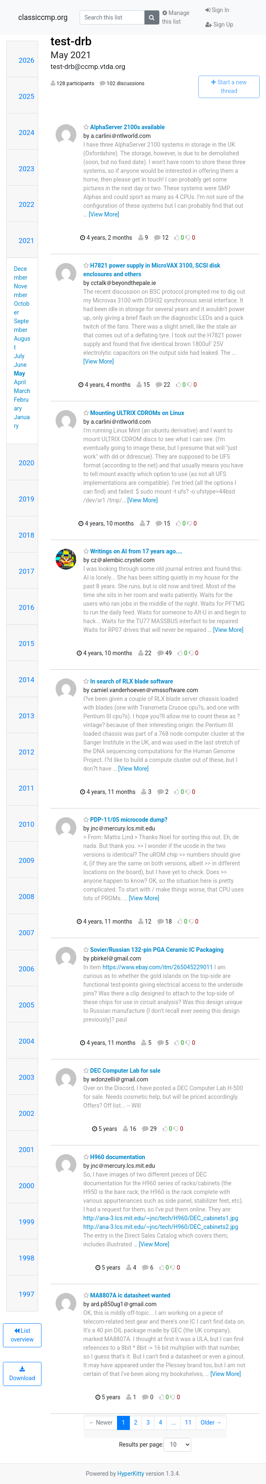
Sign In (217, 10)
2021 (26, 240)
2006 (26, 969)
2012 (26, 752)
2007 (26, 933)
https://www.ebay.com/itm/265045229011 (157, 967)
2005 (26, 1005)
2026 (26, 60)
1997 (26, 1294)
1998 (26, 1258)
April (20, 382)
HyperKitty (130, 1473)
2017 (26, 571)
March (22, 391)
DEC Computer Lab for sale (122, 1070)
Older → (211, 1422)
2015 (26, 643)
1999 (26, 1222)
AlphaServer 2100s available (124, 127)
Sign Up (219, 24)
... (173, 1422)
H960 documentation (114, 1157)
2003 (26, 1077)
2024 (26, 132)
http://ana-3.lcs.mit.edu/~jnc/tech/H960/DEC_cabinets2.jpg (160, 1227)
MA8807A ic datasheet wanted (127, 1295)
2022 (26, 204)
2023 (26, 169)
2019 (26, 499)
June (20, 364)
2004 (26, 1041)
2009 (26, 860)
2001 (26, 1149)
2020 (26, 463)
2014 (26, 680)
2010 (26, 824)
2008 (26, 896)
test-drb (71, 41)
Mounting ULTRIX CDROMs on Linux (133, 413)
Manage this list (176, 17)
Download (22, 1373)
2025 (26, 96)
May (19, 373)
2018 (26, 535)
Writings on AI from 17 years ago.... (133, 551)
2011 (26, 788)
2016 (26, 607)
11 (188, 1422)
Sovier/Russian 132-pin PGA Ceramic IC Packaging (153, 949)
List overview (22, 1335)
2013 (26, 716)
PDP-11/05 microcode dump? (125, 819)
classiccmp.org (43, 17)
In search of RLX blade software (128, 681)
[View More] (104, 214)
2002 (26, 1113)
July (19, 356)
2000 (26, 1186)
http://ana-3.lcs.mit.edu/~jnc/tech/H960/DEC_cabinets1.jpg (160, 1218)
